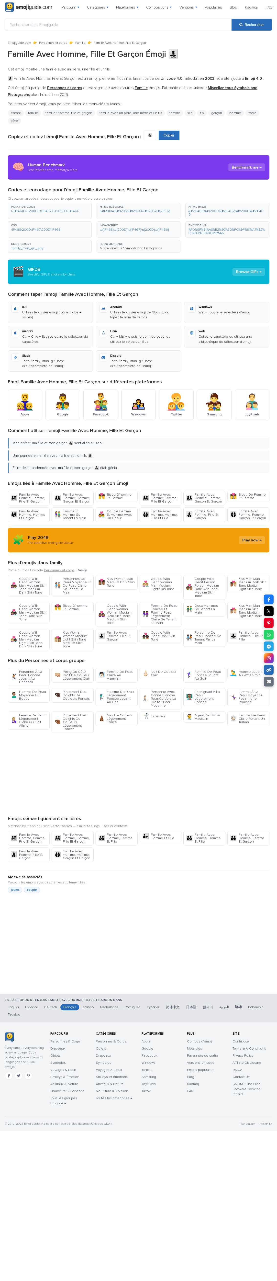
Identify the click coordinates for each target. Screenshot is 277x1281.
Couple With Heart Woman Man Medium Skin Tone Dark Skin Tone (28, 612)
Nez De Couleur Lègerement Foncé (115, 718)
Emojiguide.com (19, 43)
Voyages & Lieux (63, 1070)
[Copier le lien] (269, 670)
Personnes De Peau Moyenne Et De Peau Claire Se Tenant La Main (72, 586)
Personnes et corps (53, 43)
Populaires (213, 7)
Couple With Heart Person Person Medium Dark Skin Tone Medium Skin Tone (202, 587)
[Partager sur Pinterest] (269, 623)
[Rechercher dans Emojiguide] (118, 25)
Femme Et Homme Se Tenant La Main (70, 514)
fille (190, 113)
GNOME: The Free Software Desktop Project (247, 1089)
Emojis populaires (200, 1070)
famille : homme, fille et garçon (68, 113)
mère (252, 113)
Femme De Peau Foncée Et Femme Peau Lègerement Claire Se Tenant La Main (159, 614)
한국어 (208, 1007)
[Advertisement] (138, 774)
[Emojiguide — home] (28, 7)
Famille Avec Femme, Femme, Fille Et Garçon (28, 497)
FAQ (269, 7)
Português (133, 1007)
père (14, 121)
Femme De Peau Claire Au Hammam (115, 675)
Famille (80, 43)
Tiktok (146, 1091)
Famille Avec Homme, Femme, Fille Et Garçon (159, 497)
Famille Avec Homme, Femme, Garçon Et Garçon (204, 497)
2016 (64, 94)
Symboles (58, 1063)
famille (33, 113)
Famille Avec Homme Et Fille (158, 836)
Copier (169, 135)
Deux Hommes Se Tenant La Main (202, 609)
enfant (16, 113)
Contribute (241, 1041)
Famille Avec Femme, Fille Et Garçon (202, 514)
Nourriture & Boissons (67, 1091)
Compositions (159, 7)
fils (202, 113)
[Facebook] (9, 1076)
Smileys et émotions (112, 1077)
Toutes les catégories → (114, 1098)
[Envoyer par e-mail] (269, 681)
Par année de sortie (202, 1055)
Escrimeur (154, 716)
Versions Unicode (200, 1063)
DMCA (237, 1070)
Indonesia (256, 1007)
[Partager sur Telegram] (269, 646)
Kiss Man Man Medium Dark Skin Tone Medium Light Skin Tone (248, 584)
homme (235, 113)
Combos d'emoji (199, 1041)
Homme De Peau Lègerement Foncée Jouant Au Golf (116, 697)
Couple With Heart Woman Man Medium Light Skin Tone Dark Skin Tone (27, 639)
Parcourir (70, 7)
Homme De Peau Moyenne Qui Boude (28, 695)
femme (174, 113)
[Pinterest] (28, 1076)
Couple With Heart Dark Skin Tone (158, 635)
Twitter (146, 1070)
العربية (224, 1007)
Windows (148, 1063)
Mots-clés (194, 1048)
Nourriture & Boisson (112, 1091)
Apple (146, 1041)
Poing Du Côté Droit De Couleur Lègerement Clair (72, 675)
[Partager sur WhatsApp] (269, 635)
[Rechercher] (252, 25)
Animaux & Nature (64, 1084)
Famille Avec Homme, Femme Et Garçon (247, 838)
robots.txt (265, 1124)
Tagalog (14, 1014)
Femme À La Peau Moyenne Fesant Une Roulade (246, 697)
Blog (233, 7)
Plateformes (127, 7)
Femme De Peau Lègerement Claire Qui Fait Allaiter (28, 720)
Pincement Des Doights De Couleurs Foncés (72, 695)
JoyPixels (149, 1084)
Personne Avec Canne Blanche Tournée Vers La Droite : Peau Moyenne (159, 699)
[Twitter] (18, 1076)
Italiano (88, 1007)
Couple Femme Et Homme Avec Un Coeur (115, 514)
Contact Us (241, 1077)
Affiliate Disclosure (247, 1063)
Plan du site (247, 1124)
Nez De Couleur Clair (159, 673)
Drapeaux (58, 1048)
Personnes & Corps (65, 1041)
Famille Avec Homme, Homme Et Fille (203, 838)
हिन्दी (238, 1007)
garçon (216, 113)
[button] (50, 211)
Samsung (149, 1077)
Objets (55, 1055)
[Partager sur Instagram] (269, 658)
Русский (153, 1007)
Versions (188, 7)
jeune (15, 890)
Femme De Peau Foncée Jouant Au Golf (203, 675)
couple (32, 890)
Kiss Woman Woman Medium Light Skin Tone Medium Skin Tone (71, 639)
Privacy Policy (243, 1055)
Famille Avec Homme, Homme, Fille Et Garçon (72, 838)
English (13, 1007)
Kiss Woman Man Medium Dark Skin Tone (116, 582)
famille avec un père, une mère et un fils (131, 113)
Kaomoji (251, 7)
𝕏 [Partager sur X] (269, 611)
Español (31, 1007)
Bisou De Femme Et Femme (248, 496)
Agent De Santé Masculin (203, 717)
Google (147, 1048)
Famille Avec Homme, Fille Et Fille (246, 635)
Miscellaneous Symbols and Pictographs (131, 248)
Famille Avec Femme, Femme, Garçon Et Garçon (248, 514)
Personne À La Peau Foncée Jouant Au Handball (26, 677)
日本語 (191, 1007)
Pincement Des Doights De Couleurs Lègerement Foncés (70, 722)
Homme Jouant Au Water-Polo (246, 673)
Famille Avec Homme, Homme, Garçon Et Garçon (72, 497)
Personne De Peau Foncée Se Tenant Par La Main (203, 637)
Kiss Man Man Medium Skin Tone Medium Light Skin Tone (246, 611)
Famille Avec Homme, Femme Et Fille (115, 838)
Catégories (97, 7)
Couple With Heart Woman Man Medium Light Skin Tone (158, 584)
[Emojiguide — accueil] (9, 1037)
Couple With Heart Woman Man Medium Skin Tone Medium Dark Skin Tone (28, 586)
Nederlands (109, 1007)
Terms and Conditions (249, 1048)
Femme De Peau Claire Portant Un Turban (247, 718)
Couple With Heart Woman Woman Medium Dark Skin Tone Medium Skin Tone (115, 614)
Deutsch (50, 1007)
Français (69, 1007)
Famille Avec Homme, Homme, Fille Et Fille (160, 514)
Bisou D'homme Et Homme (115, 496)
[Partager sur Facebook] (269, 599)
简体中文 (173, 1007)
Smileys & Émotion (64, 1077)
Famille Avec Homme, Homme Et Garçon (28, 514)
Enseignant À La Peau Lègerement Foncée (203, 697)
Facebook (149, 1055)
